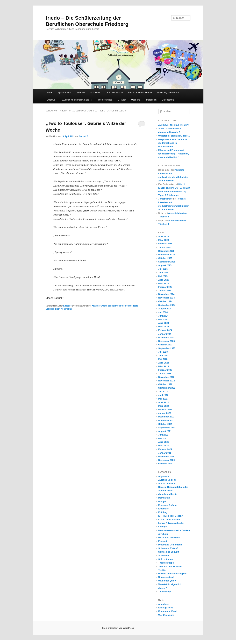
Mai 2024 (163, 319)
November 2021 (166, 420)
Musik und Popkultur (169, 537)
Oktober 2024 (165, 301)
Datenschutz (168, 99)
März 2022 (163, 406)
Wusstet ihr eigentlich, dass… (174, 135)
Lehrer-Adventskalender (140, 92)
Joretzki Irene (165, 198)
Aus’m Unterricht (114, 92)
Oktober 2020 (165, 463)
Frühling (162, 512)
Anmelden (163, 604)
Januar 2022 (164, 413)
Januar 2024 (164, 334)
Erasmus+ (52, 99)
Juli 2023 (163, 352)
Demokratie (164, 497)
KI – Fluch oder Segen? (170, 516)
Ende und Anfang (167, 505)
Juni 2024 (163, 316)
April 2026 (163, 236)
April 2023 (163, 362)
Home (50, 92)
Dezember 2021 (166, 416)
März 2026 (163, 240)
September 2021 (166, 427)
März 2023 (163, 366)
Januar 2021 (164, 453)
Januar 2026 (164, 247)
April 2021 (163, 442)
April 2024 (163, 323)
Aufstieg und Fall (167, 480)
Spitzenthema (64, 92)
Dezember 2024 (166, 294)
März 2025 (163, 283)
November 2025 (166, 254)
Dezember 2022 (166, 377)
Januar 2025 (164, 290)
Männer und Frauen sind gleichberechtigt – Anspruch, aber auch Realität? (173, 154)
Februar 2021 (165, 449)
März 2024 (163, 326)
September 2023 (166, 348)
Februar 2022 (165, 409)
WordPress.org (166, 615)
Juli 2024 (163, 312)
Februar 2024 (165, 330)
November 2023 (166, 341)
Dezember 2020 (166, 456)
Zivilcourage (164, 591)
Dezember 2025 (166, 251)
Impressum (151, 99)
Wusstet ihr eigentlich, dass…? (77, 99)
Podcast (81, 92)
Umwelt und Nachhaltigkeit (172, 573)
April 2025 (163, 280)
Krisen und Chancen (169, 519)
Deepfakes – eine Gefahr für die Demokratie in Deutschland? (173, 143)
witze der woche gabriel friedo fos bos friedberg (115, 306)
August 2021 (164, 431)
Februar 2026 (165, 243)
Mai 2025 (163, 276)
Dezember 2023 (166, 337)
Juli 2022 (163, 391)
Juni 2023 (163, 355)
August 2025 (164, 265)
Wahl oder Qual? (167, 580)
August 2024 (164, 308)
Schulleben (95, 92)
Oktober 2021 (165, 424)
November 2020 (166, 460)
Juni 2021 (163, 434)
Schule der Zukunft (168, 548)
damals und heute (167, 494)
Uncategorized (166, 577)
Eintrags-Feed (165, 607)
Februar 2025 (165, 287)
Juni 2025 (163, 272)
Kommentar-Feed (167, 611)
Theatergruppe (105, 99)
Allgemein (163, 476)
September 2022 (166, 388)
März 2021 (163, 445)
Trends (162, 570)
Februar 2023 (165, 370)
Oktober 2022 (165, 384)
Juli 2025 (163, 269)
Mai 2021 (163, 438)
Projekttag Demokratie (168, 92)
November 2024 (166, 297)
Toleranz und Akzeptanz (170, 566)
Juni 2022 (163, 395)
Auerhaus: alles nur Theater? (173, 125)
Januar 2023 (164, 373)
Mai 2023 (163, 359)
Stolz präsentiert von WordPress (118, 628)
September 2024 (166, 305)
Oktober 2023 (165, 344)
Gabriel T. (83, 136)
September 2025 (166, 261)
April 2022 (163, 402)
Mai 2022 (163, 398)
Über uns (135, 99)
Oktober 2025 (165, 258)
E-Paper (122, 99)
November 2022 (166, 380)
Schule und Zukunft (168, 552)
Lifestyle (67, 306)
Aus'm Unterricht (167, 483)
